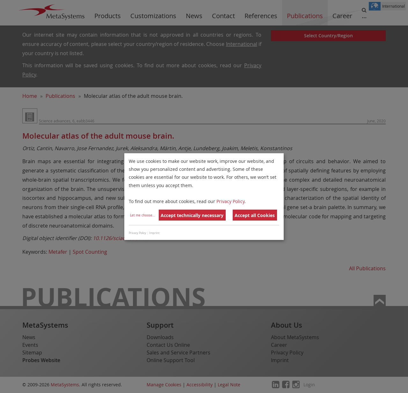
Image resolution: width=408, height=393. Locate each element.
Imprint (154, 233)
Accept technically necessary (192, 215)
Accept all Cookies (255, 215)
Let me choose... (142, 215)
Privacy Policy (230, 201)
